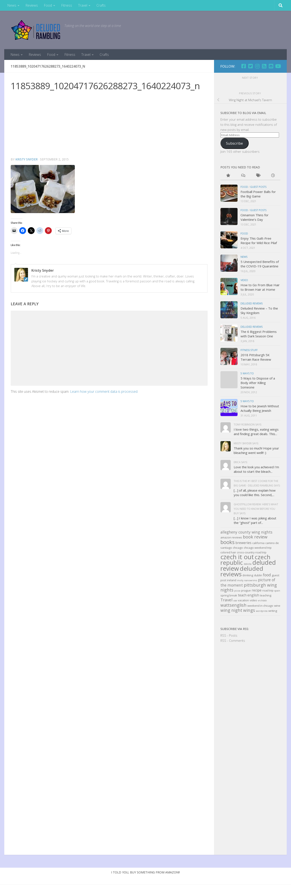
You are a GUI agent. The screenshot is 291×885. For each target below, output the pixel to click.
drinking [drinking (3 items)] (247, 575)
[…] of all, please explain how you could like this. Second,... (255, 492)
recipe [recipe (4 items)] (256, 590)
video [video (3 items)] (253, 600)
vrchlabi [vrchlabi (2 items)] (262, 600)
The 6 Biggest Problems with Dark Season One (259, 333)
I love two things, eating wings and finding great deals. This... (256, 431)
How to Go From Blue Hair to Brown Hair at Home (260, 287)
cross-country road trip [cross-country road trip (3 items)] (251, 552)
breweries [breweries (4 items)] (243, 542)
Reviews (31, 5)
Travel (82, 5)
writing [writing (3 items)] (272, 611)
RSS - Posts (228, 635)
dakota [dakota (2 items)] (247, 563)
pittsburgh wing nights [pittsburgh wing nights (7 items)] (248, 587)
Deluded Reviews (252, 303)
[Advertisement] (109, 125)
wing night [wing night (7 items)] (231, 610)
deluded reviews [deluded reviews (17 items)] (241, 571)
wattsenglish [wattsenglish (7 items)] (233, 605)
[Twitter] (250, 66)
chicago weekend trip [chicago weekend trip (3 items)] (258, 548)
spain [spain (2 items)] (277, 590)
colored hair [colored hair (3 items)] (228, 552)
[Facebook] (243, 66)
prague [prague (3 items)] (246, 590)
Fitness (66, 5)
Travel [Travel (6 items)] (226, 600)
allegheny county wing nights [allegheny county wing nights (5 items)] (246, 532)
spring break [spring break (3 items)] (228, 595)
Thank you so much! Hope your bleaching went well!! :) (256, 450)
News (11, 5)
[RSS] (264, 66)
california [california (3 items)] (258, 543)
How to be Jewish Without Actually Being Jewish (260, 408)
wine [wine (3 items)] (277, 606)
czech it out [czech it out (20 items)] (237, 557)
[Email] (270, 66)
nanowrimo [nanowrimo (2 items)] (250, 580)
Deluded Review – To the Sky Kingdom (259, 310)
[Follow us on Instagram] (257, 66)
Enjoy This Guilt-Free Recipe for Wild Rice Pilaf (259, 240)
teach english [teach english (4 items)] (248, 595)
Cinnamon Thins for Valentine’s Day (255, 217)
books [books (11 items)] (227, 542)
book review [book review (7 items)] (255, 537)
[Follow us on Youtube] (277, 66)
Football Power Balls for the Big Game (258, 194)
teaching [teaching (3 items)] (265, 595)
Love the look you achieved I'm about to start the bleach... (256, 469)
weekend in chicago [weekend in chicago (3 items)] (260, 606)
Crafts (101, 5)
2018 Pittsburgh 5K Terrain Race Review (256, 357)
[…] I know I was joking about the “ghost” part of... (255, 520)
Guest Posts (258, 187)
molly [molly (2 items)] (240, 580)
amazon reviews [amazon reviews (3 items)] (231, 537)
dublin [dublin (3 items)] (258, 575)
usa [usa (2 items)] (235, 600)
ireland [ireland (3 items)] (231, 580)
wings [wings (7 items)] (249, 610)
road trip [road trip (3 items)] (267, 590)
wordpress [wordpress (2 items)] (261, 610)
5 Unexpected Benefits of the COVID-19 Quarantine (260, 263)
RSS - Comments (232, 640)
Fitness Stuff (249, 350)
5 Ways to (247, 373)
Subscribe (234, 143)
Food (48, 5)
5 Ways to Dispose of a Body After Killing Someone (258, 382)
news (244, 257)
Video (244, 280)
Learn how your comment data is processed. (104, 391)
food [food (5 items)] (267, 574)
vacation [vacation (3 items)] (243, 600)
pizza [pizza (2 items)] (237, 590)
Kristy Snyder (26, 159)
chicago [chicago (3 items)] (238, 548)
